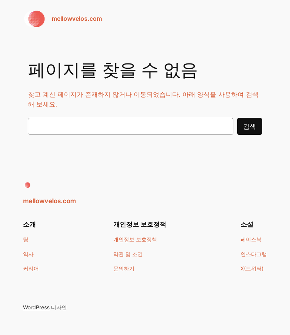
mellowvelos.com (77, 18)
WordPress (36, 307)
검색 (249, 126)
